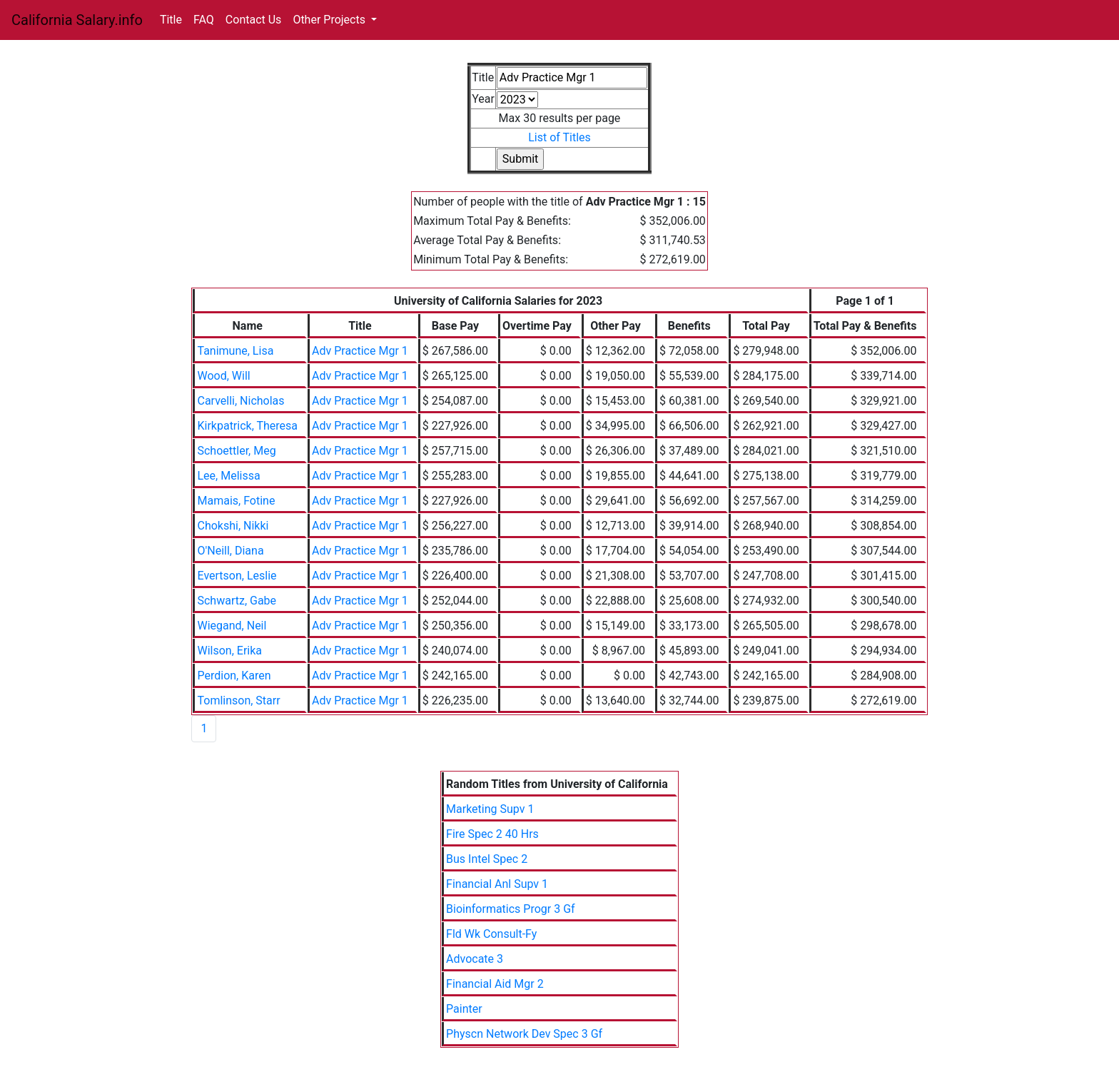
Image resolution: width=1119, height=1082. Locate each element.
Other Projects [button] (330, 19)
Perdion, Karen (233, 675)
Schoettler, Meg (236, 450)
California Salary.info (77, 20)
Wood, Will (223, 376)
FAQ (203, 19)
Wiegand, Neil (231, 625)
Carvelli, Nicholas (240, 401)
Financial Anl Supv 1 (497, 884)
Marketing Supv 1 (490, 809)
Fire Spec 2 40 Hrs (492, 834)
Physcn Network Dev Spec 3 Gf (524, 1034)
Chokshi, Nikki (232, 525)
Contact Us (254, 19)
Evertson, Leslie (236, 575)
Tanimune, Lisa (235, 351)
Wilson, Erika (229, 650)
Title (171, 19)
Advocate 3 (474, 959)
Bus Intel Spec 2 (486, 859)
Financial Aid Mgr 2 (495, 984)
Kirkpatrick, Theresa (247, 426)
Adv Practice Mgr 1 (360, 351)
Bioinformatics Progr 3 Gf (510, 909)
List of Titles (559, 137)
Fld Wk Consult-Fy (491, 934)
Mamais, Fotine (236, 500)
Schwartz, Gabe (236, 600)
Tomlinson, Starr (238, 700)
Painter (464, 1009)
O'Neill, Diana (230, 550)
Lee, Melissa (228, 475)
